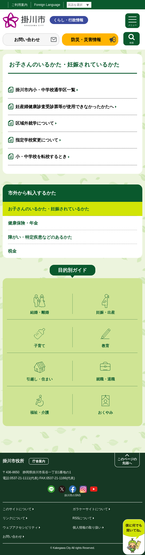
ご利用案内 (19, 5)
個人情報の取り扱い (87, 527)
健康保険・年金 (23, 223)
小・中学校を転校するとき (41, 156)
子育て (39, 346)
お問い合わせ (27, 39)
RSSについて (82, 518)
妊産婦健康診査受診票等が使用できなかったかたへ (64, 106)
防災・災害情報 (86, 39)
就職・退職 (105, 379)
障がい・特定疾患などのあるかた (40, 237)
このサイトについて (17, 509)
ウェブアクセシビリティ (20, 527)
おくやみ (105, 412)
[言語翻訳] (79, 4)
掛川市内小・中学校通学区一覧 (45, 90)
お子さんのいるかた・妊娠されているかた (48, 209)
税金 (12, 251)
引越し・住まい (39, 379)
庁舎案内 (38, 461)
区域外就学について (34, 123)
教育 (105, 346)
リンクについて (14, 518)
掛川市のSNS (72, 495)
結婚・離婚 (39, 312)
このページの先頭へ (127, 461)
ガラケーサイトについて (90, 509)
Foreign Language (47, 5)
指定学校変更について (36, 140)
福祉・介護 (39, 412)
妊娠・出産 (105, 312)
